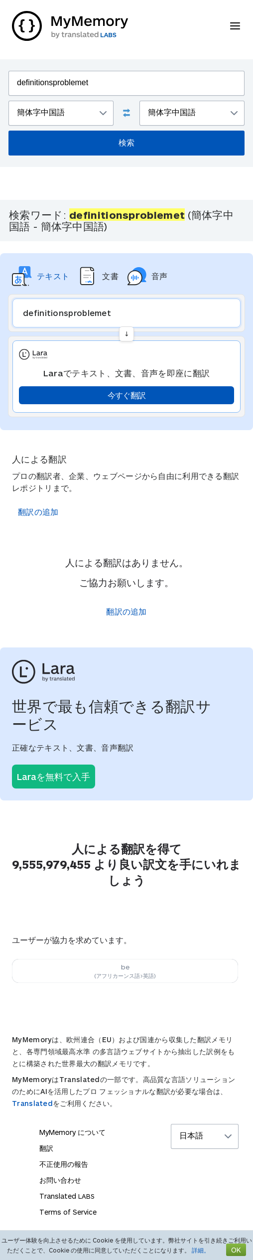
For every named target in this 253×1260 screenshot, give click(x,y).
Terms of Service (68, 1212)
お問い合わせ (60, 1180)
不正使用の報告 (63, 1164)
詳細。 (201, 1250)
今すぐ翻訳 (127, 395)
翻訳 (46, 1148)
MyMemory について (72, 1132)
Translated (32, 1103)
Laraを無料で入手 (53, 776)
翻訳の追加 (38, 511)
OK (236, 1250)
